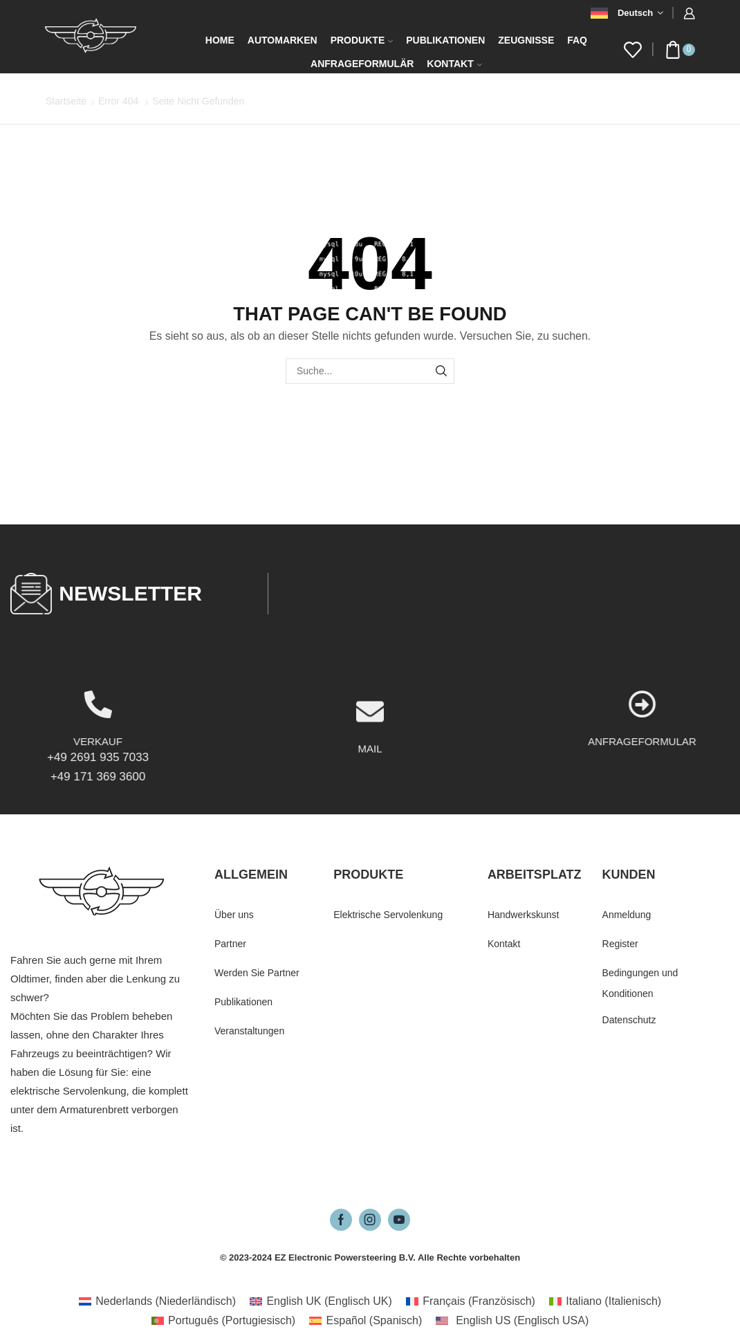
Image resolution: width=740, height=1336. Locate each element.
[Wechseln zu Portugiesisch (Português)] (223, 1320)
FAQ (577, 40)
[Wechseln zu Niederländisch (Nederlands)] (157, 1301)
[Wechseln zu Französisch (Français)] (470, 1301)
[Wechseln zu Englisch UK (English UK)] (321, 1301)
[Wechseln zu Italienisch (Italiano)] (605, 1301)
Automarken (282, 40)
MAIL (370, 806)
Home (219, 40)
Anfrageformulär (362, 63)
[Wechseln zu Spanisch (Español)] (365, 1320)
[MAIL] (370, 769)
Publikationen (445, 40)
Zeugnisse (526, 40)
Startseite (66, 101)
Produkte (362, 40)
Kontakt (454, 63)
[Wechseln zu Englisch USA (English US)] (512, 1320)
